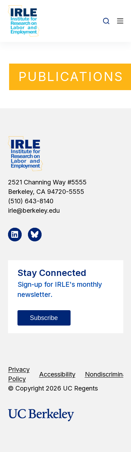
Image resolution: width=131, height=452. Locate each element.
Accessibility (57, 374)
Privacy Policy (19, 374)
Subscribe (44, 317)
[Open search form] (106, 21)
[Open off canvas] (120, 21)
